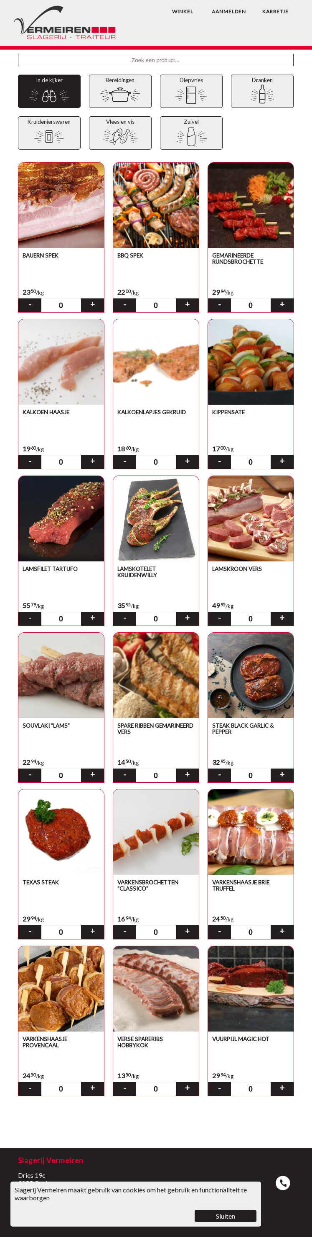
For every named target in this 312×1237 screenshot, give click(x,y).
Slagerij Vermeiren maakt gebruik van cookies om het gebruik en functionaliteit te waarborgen (136, 1204)
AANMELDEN (229, 11)
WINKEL (182, 11)
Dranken (262, 91)
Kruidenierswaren (49, 133)
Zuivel (191, 133)
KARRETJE (275, 11)
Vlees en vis (120, 133)
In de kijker (49, 91)
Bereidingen (120, 91)
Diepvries (191, 91)
